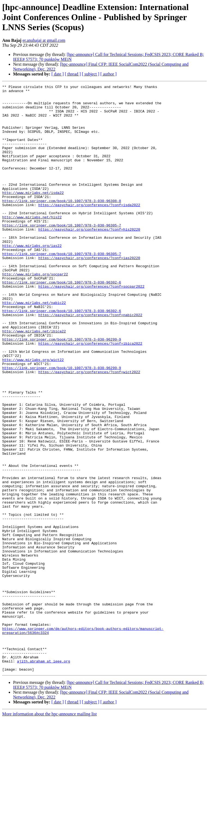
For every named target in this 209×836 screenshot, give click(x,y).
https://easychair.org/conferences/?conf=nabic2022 (90, 361)
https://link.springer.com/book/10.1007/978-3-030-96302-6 (61, 322)
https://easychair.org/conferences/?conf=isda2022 (89, 229)
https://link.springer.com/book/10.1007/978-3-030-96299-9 (61, 390)
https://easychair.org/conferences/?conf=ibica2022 (90, 395)
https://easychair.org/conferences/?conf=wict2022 (89, 429)
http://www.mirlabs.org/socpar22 (35, 312)
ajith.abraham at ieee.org (43, 776)
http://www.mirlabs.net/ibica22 (34, 380)
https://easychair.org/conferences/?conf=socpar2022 (91, 327)
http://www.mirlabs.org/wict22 (33, 415)
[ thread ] (73, 74)
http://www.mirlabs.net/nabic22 (34, 346)
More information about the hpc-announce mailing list (49, 831)
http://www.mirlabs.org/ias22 (32, 278)
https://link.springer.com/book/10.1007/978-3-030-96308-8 (61, 224)
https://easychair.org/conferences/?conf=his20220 (89, 258)
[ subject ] (90, 74)
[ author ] (108, 74)
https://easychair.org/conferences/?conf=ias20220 (89, 292)
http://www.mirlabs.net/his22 (32, 243)
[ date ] (57, 74)
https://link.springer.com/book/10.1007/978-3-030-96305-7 (61, 253)
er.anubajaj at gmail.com (44, 40)
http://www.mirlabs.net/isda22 (33, 214)
